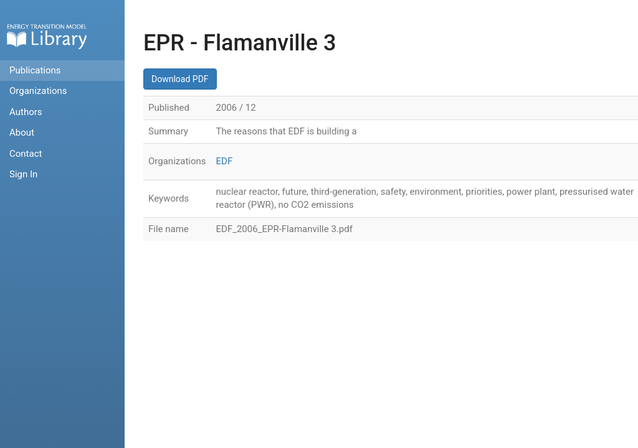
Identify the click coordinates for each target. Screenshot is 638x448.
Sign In (23, 174)
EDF (224, 161)
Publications (35, 70)
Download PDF (180, 79)
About (21, 132)
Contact (25, 153)
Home (46, 36)
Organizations (38, 90)
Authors (25, 112)
